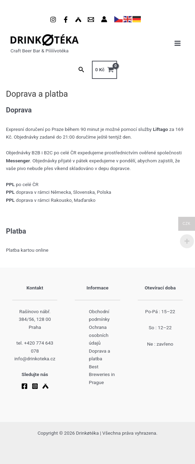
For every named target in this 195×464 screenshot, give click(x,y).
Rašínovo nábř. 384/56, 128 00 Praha (35, 319)
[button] (81, 69)
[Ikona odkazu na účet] (104, 19)
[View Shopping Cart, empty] (104, 70)
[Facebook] (66, 19)
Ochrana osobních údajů (98, 335)
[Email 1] (91, 19)
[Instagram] (53, 19)
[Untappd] (78, 19)
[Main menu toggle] (178, 43)
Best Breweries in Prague (102, 374)
